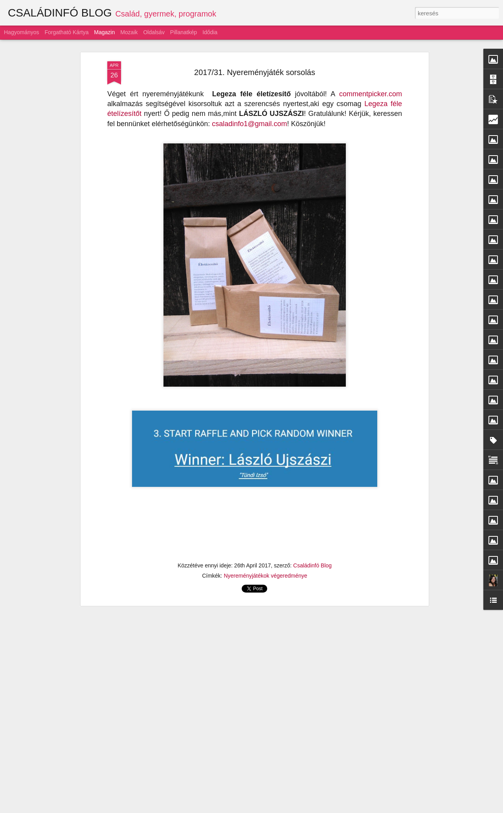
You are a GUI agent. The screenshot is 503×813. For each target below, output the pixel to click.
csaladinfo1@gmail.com (249, 124)
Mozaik (129, 32)
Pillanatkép (183, 32)
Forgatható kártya (66, 32)
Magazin (104, 32)
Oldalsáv (153, 32)
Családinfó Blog (312, 565)
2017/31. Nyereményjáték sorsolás (254, 72)
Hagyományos (21, 32)
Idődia (209, 32)
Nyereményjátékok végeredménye (265, 576)
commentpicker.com (370, 94)
